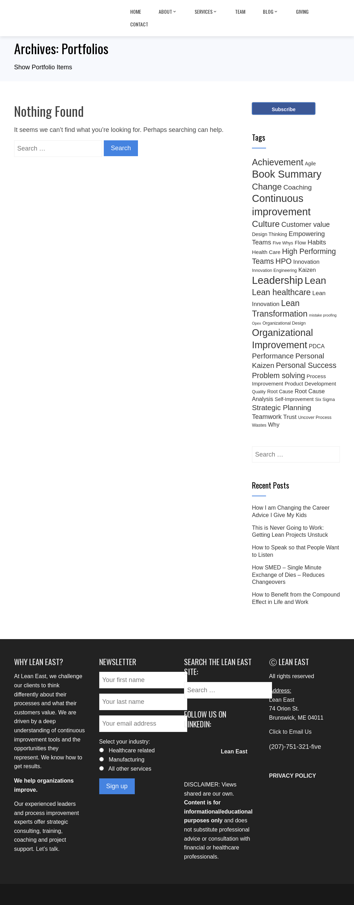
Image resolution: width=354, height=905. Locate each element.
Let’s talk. (47, 849)
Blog (270, 11)
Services (206, 11)
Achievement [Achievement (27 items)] (277, 162)
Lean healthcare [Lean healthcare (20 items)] (281, 292)
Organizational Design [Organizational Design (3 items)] (284, 323)
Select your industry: (124, 742)
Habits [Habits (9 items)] (317, 242)
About (168, 11)
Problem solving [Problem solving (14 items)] (278, 375)
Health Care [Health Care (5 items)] (266, 252)
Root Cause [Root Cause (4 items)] (280, 391)
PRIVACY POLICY (292, 776)
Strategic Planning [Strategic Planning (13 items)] (281, 407)
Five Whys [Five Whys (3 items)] (283, 243)
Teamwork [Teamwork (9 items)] (267, 416)
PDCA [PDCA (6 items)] (316, 346)
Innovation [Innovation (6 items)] (306, 262)
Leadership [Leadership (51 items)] (277, 280)
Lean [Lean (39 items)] (315, 280)
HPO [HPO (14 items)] (284, 261)
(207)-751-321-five (295, 746)
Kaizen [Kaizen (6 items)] (307, 270)
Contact (139, 24)
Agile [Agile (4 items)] (310, 163)
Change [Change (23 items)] (267, 186)
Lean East (282, 700)
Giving (302, 11)
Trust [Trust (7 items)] (290, 417)
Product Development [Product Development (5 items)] (310, 384)
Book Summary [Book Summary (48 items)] (286, 174)
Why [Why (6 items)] (273, 424)
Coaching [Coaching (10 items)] (297, 187)
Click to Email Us (290, 732)
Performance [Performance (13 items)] (273, 356)
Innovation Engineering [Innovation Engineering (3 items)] (274, 270)
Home (135, 11)
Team (240, 11)
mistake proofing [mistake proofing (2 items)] (322, 315)
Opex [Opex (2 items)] (256, 323)
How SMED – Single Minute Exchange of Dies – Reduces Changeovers (288, 575)
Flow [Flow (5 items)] (300, 243)
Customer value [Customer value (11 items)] (305, 224)
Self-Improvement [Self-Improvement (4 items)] (294, 399)
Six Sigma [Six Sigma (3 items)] (325, 399)
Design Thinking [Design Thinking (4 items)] (269, 234)
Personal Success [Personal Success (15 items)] (306, 365)
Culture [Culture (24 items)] (266, 224)
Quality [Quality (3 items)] (259, 391)
